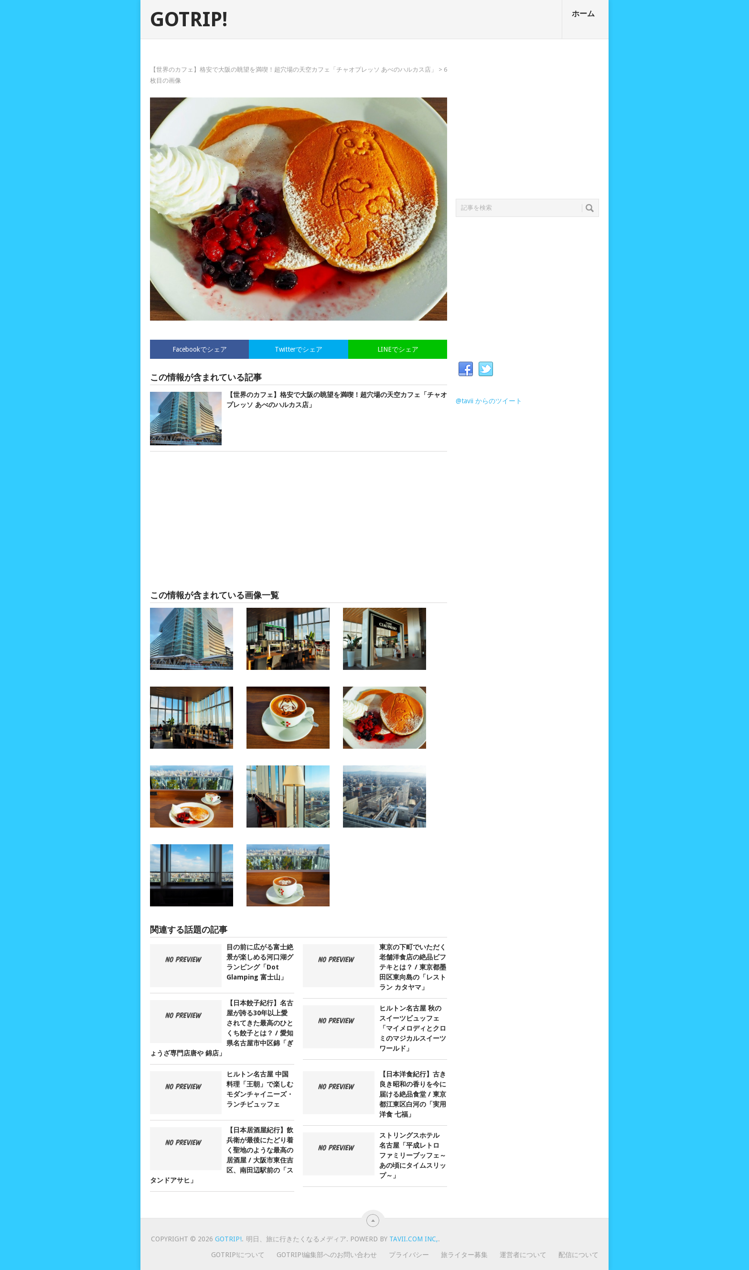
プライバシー (409, 1255)
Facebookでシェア (199, 349)
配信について (578, 1255)
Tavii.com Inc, (413, 1239)
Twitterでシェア (298, 349)
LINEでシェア (397, 349)
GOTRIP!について (238, 1255)
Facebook (465, 369)
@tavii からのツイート (489, 401)
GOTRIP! (188, 20)
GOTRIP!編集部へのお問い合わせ (327, 1255)
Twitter (485, 369)
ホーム (583, 13)
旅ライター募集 (464, 1255)
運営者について (523, 1255)
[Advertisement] (298, 521)
